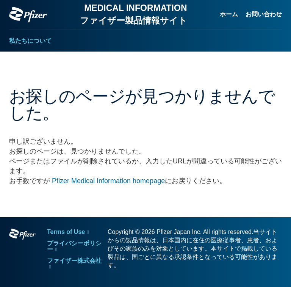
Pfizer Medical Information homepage (108, 181)
